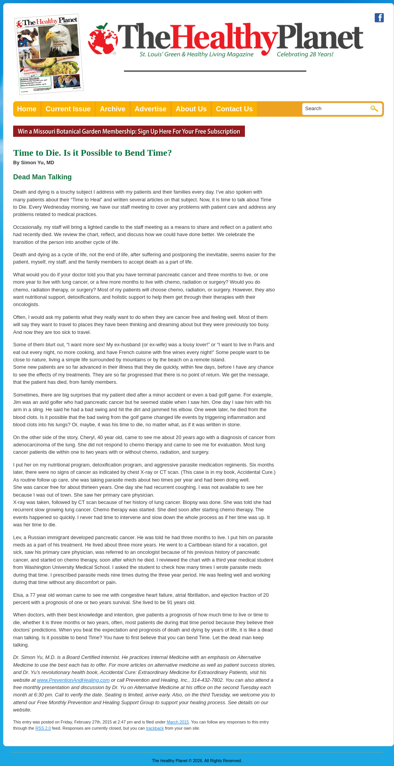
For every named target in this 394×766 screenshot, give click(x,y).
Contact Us (234, 109)
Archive (113, 109)
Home (26, 109)
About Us (191, 109)
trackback (155, 728)
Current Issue (68, 109)
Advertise (151, 109)
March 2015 (178, 722)
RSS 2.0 (43, 728)
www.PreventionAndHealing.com (73, 680)
